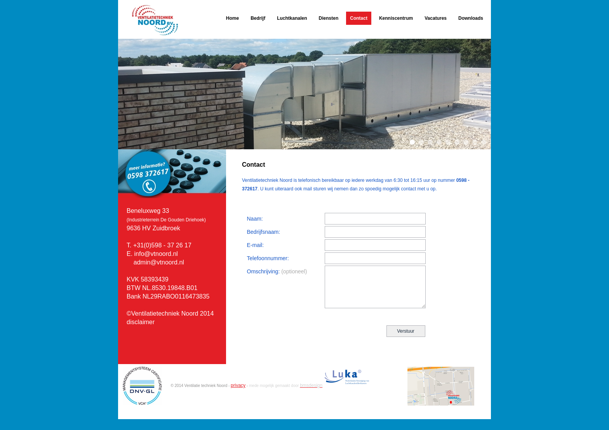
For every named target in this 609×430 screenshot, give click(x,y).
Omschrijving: (277, 271)
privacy (238, 385)
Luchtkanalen (292, 18)
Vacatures (436, 18)
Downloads (470, 18)
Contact (358, 18)
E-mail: (255, 245)
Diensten (329, 18)
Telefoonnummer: (268, 258)
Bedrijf (258, 18)
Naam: (255, 219)
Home (232, 18)
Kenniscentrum (396, 18)
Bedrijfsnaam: (263, 232)
